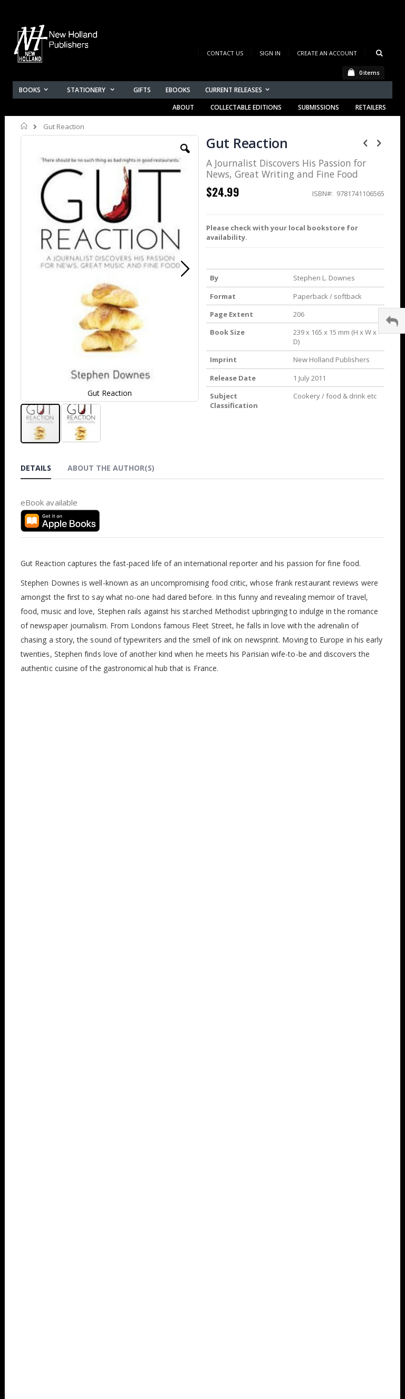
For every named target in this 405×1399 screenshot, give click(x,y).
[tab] (44, 469)
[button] (185, 156)
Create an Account (327, 53)
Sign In (270, 53)
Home (24, 126)
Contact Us (225, 53)
